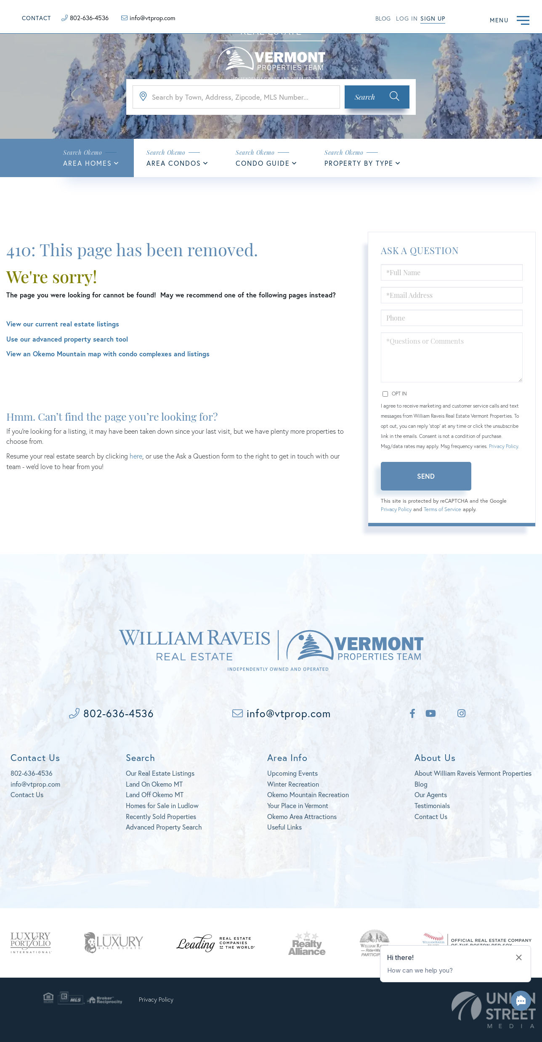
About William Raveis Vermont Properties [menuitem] (472, 773)
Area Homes (87, 163)
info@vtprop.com (152, 17)
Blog (383, 18)
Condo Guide (263, 163)
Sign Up (432, 18)
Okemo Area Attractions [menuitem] (302, 816)
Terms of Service (442, 509)
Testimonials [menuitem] (432, 805)
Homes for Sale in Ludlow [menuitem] (162, 805)
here (136, 455)
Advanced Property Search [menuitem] (164, 826)
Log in (407, 18)
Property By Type (358, 163)
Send (426, 476)
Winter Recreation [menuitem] (293, 784)
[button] (377, 97)
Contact (36, 18)
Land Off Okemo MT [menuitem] (154, 794)
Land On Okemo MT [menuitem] (154, 784)
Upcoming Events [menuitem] (292, 773)
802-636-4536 (89, 17)
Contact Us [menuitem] (430, 816)
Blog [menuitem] (421, 784)
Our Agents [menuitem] (430, 794)
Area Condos (173, 163)
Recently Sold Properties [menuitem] (161, 816)
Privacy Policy (503, 446)
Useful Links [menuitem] (284, 826)
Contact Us (27, 794)
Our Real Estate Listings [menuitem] (160, 773)
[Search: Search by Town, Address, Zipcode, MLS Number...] (236, 97)
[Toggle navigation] (523, 19)
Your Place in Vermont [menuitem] (297, 805)
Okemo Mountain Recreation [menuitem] (308, 794)
